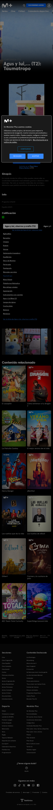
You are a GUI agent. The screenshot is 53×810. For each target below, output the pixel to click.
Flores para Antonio (33, 681)
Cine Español (6, 663)
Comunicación (31, 752)
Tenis (3, 732)
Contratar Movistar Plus (34, 726)
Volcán (5, 249)
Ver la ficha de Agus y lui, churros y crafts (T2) (20, 319)
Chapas (6, 242)
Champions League (8, 714)
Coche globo (8, 306)
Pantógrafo (7, 268)
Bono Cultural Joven (33, 744)
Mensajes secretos (10, 272)
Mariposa (6, 314)
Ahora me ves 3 (31, 663)
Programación (6, 752)
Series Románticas (8, 684)
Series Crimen (6, 693)
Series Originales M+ (8, 681)
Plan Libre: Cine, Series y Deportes (38, 729)
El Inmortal (30, 669)
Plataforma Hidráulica (11, 283)
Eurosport (5, 744)
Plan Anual (30, 741)
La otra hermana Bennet (34, 675)
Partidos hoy (6, 749)
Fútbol (21, 11)
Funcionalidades (32, 714)
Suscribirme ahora (36, 5)
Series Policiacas (7, 687)
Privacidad (35, 792)
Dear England (31, 666)
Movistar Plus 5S (32, 699)
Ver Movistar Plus (32, 711)
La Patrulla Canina (10, 448)
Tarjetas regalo (31, 749)
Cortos (4, 672)
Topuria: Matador (7, 738)
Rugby (4, 735)
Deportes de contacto (9, 741)
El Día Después (6, 723)
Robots (5, 246)
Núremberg (30, 660)
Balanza (6, 310)
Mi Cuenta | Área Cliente (34, 717)
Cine (13, 11)
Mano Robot (7, 279)
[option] (23, 342)
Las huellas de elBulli (36, 534)
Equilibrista (7, 257)
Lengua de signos (9, 302)
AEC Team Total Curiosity (12, 621)
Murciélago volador (10, 287)
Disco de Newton (9, 261)
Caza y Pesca (31, 696)
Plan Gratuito (31, 738)
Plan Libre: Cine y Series (34, 732)
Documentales (6, 696)
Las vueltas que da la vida (13, 534)
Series (5, 11)
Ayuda (26, 769)
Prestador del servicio (13, 792)
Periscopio (7, 264)
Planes (29, 735)
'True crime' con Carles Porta (36, 684)
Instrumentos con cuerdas (13, 295)
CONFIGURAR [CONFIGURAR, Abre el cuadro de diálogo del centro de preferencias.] (26, 149)
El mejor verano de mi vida (38, 448)
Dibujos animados (32, 690)
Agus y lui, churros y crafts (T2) (20, 226)
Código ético (31, 723)
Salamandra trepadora (11, 253)
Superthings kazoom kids (37, 621)
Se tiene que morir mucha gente (37, 672)
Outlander (30, 678)
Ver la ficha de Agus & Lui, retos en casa (27, 230)
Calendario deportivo (38, 11)
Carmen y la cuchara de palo (37, 577)
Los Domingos (31, 657)
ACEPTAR (35, 156)
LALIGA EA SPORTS (8, 717)
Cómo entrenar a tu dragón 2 (39, 405)
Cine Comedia (6, 666)
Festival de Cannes (33, 687)
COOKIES (44, 792)
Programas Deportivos (34, 693)
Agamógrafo (7, 291)
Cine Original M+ (7, 660)
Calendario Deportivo (9, 746)
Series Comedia (7, 690)
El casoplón (7, 404)
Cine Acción (5, 669)
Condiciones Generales (34, 720)
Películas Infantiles (8, 675)
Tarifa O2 (29, 746)
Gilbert (5, 576)
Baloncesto (5, 729)
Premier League (7, 720)
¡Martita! (31, 491)
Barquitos (6, 238)
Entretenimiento (7, 699)
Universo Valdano (7, 726)
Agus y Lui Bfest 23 (10, 298)
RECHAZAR (17, 156)
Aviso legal (26, 792)
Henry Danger (8, 491)
